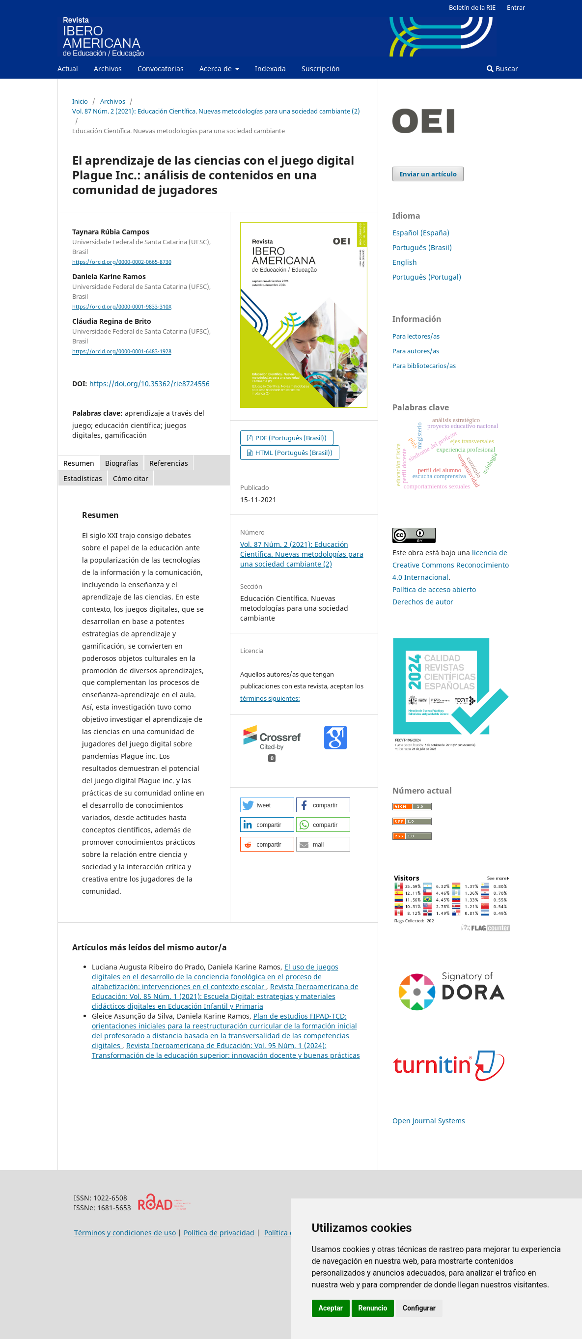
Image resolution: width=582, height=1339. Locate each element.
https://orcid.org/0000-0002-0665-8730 (121, 261)
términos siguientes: (270, 698)
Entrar (516, 7)
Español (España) (420, 232)
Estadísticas (82, 478)
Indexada (270, 68)
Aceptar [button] (331, 1308)
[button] (267, 805)
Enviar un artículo (428, 174)
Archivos (108, 68)
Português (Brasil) (422, 247)
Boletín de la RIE (472, 7)
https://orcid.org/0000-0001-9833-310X (121, 306)
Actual (67, 68)
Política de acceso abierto (434, 589)
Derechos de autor (422, 601)
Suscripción (321, 68)
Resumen (78, 463)
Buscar (502, 68)
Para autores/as (415, 350)
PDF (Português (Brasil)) (290, 437)
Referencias (168, 463)
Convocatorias (161, 68)
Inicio (80, 101)
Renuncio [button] (373, 1308)
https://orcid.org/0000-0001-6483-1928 (121, 351)
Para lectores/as (416, 336)
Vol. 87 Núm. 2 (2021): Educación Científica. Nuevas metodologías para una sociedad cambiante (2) (216, 111)
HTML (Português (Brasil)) (293, 452)
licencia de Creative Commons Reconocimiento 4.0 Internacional (450, 565)
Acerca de (216, 68)
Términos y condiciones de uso (125, 1232)
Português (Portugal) (426, 277)
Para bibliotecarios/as (424, 365)
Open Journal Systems (428, 1120)
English (404, 262)
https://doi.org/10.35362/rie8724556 (149, 383)
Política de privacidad (219, 1232)
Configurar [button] (419, 1308)
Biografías (122, 463)
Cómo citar (130, 478)
